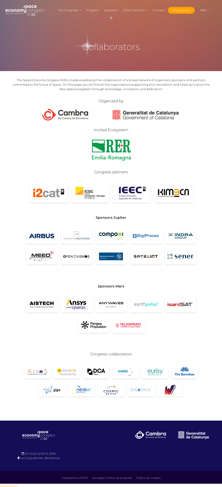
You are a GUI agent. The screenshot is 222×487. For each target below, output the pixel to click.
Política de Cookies (148, 478)
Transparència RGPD (75, 478)
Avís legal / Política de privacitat (112, 478)
